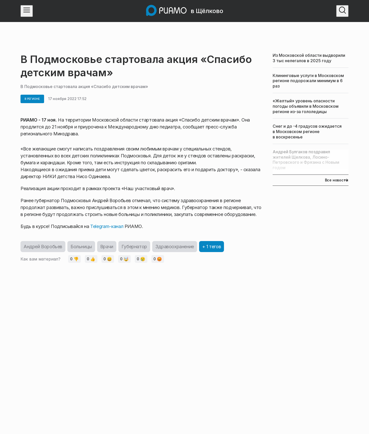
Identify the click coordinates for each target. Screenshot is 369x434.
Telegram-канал (106, 226)
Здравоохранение (174, 246)
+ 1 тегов (211, 246)
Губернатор (134, 246)
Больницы (81, 246)
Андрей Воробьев (43, 246)
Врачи (106, 246)
